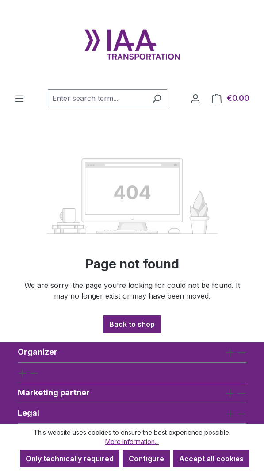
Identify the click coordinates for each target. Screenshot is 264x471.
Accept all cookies (211, 458)
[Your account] (195, 98)
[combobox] (97, 98)
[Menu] (19, 98)
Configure (146, 458)
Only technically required (70, 458)
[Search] (156, 98)
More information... (132, 441)
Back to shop (132, 324)
